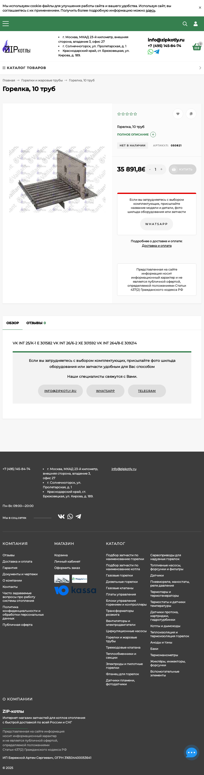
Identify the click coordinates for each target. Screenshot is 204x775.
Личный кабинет (67, 561)
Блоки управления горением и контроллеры (126, 602)
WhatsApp (156, 224)
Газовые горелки (119, 575)
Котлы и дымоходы (165, 626)
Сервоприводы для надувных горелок (165, 557)
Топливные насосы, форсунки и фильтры (166, 567)
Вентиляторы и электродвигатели (120, 623)
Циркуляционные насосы (126, 631)
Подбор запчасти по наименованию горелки (125, 557)
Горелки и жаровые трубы (42, 80)
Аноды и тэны (161, 642)
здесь (150, 10)
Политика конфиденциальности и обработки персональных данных (23, 612)
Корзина (61, 555)
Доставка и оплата (157, 246)
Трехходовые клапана (123, 647)
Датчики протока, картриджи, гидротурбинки (164, 616)
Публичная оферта (17, 625)
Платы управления (121, 594)
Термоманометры (164, 655)
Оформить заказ (67, 568)
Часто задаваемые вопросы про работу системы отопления (19, 597)
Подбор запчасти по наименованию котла (123, 567)
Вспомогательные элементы (164, 673)
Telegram (147, 391)
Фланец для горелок (122, 674)
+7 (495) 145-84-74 (164, 45)
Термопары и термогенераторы (164, 593)
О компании (12, 580)
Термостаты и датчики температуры (167, 604)
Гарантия (10, 568)
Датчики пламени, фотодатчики (120, 682)
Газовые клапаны (119, 588)
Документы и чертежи (20, 574)
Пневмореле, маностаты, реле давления (170, 583)
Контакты (10, 587)
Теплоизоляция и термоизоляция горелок (169, 634)
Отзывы (8, 555)
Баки (154, 649)
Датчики (157, 575)
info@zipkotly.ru (166, 39)
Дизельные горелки (122, 582)
